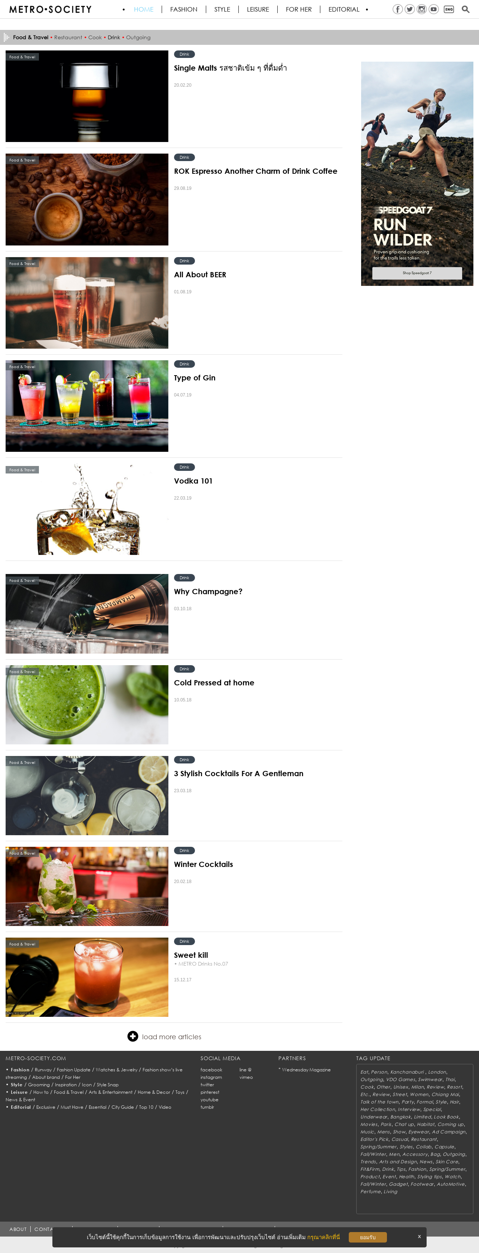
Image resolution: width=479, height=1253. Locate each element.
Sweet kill (191, 954)
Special (432, 1109)
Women (419, 1094)
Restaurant (68, 37)
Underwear (373, 1117)
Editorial (344, 9)
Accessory (414, 1154)
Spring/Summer (378, 1146)
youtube (210, 1099)
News (426, 1161)
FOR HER (299, 9)
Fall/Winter (373, 1154)
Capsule (444, 1146)
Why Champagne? (208, 591)
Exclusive (45, 1107)
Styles (406, 1146)
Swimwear (430, 1079)
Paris (386, 1124)
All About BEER (200, 274)
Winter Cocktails (203, 863)
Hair (454, 1102)
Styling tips (429, 1176)
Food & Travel (68, 1092)
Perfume (370, 1191)
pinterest (210, 1092)
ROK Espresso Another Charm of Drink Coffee (256, 170)
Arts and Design (398, 1161)
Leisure (258, 9)
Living (390, 1191)
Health (406, 1176)
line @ (245, 1070)
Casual (399, 1139)
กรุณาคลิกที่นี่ (323, 1237)
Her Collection (377, 1109)
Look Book (446, 1117)
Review (435, 1087)
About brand (46, 1077)
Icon (87, 1084)
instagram (211, 1077)
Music (367, 1132)
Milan (417, 1087)
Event (389, 1176)
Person (379, 1072)
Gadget (398, 1184)
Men (394, 1154)
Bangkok (400, 1117)
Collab (423, 1146)
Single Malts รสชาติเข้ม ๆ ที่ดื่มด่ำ (230, 67)
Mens (383, 1132)
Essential (97, 1107)
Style (222, 9)
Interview (409, 1109)
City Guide (123, 1107)
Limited (422, 1117)
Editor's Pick (374, 1139)
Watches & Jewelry (116, 1070)
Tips (401, 1169)
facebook (211, 1070)
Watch (453, 1176)
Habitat (425, 1124)
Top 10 (146, 1107)
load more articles (164, 1036)
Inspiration (66, 1084)
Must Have (72, 1107)
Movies (368, 1124)
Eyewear (418, 1132)
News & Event (20, 1099)
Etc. (364, 1094)
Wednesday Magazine (306, 1070)
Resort (454, 1087)
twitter (207, 1084)
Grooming (39, 1084)
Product (369, 1176)
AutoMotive (451, 1184)
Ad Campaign (449, 1132)
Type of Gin (195, 377)
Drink (114, 37)
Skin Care (447, 1161)
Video (165, 1107)
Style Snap (108, 1084)
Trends (368, 1161)
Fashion (184, 9)
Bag (435, 1154)
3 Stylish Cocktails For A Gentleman (238, 773)
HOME (143, 9)
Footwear (422, 1184)
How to (41, 1092)
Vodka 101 (193, 480)
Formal (425, 1102)
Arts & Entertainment (110, 1092)
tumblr (207, 1107)
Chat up (404, 1124)
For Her (72, 1077)
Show (399, 1132)
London (437, 1072)
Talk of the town (379, 1102)
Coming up (450, 1124)
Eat (364, 1072)
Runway (43, 1070)
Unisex (400, 1087)
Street (400, 1094)
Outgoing (138, 37)
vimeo (246, 1077)
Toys (180, 1092)
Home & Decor (154, 1092)
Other (383, 1087)
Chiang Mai (445, 1094)
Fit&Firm (369, 1169)
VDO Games (400, 1079)
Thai (450, 1079)
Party (408, 1102)
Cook (95, 37)
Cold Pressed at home (214, 682)
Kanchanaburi (407, 1072)
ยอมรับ (368, 1237)
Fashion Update (74, 1070)
